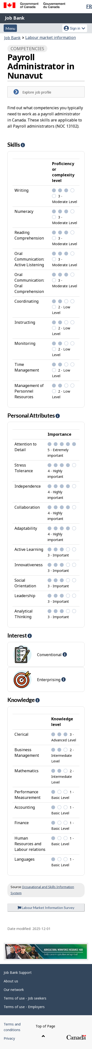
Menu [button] (10, 28)
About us (11, 981)
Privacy (9, 1038)
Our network (14, 989)
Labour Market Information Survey (46, 907)
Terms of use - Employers (24, 1006)
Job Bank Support (18, 972)
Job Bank (15, 18)
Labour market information (50, 37)
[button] (23, 145)
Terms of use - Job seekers (25, 998)
